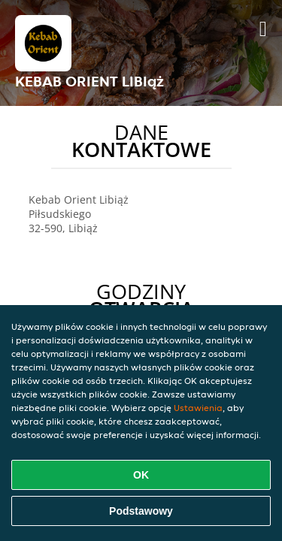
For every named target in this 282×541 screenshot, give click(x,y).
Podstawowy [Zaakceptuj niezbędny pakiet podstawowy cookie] (141, 511)
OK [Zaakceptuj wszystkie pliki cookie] (141, 475)
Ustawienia (198, 407)
